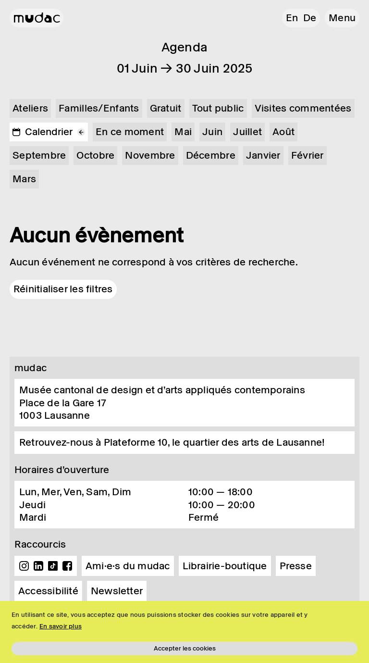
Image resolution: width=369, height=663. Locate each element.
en (292, 18)
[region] (184, 632)
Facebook (67, 566)
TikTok (53, 566)
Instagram (24, 566)
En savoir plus (60, 626)
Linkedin (38, 566)
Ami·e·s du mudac (128, 566)
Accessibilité (48, 591)
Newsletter (117, 591)
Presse (296, 566)
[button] (342, 18)
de (309, 18)
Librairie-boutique (225, 566)
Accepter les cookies (185, 648)
